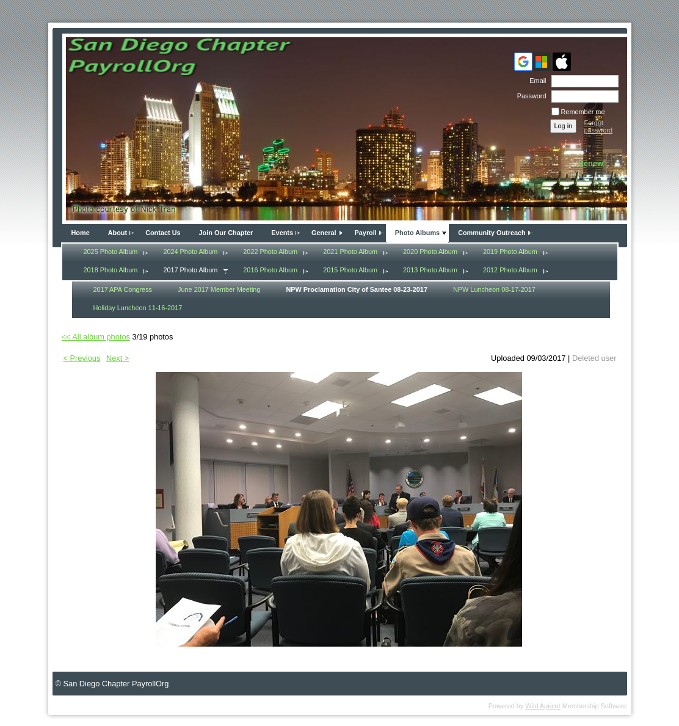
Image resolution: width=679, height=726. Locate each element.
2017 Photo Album (190, 270)
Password (529, 96)
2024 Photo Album (190, 251)
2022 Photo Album (270, 251)
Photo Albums (417, 232)
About (117, 232)
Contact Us (162, 232)
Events (282, 232)
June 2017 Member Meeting (219, 289)
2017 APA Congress (123, 289)
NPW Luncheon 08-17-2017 (494, 289)
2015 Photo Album (350, 270)
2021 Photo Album (350, 251)
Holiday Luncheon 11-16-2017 (138, 307)
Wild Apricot (542, 706)
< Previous (82, 358)
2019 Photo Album (510, 251)
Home (80, 232)
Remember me (583, 111)
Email (535, 80)
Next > (117, 358)
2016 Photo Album (270, 270)
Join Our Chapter (226, 232)
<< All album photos (96, 336)
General (323, 232)
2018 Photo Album (111, 270)
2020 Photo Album (430, 251)
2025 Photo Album (111, 251)
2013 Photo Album (430, 270)
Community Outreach (492, 232)
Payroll (366, 232)
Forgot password (598, 126)
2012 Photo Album (510, 270)
